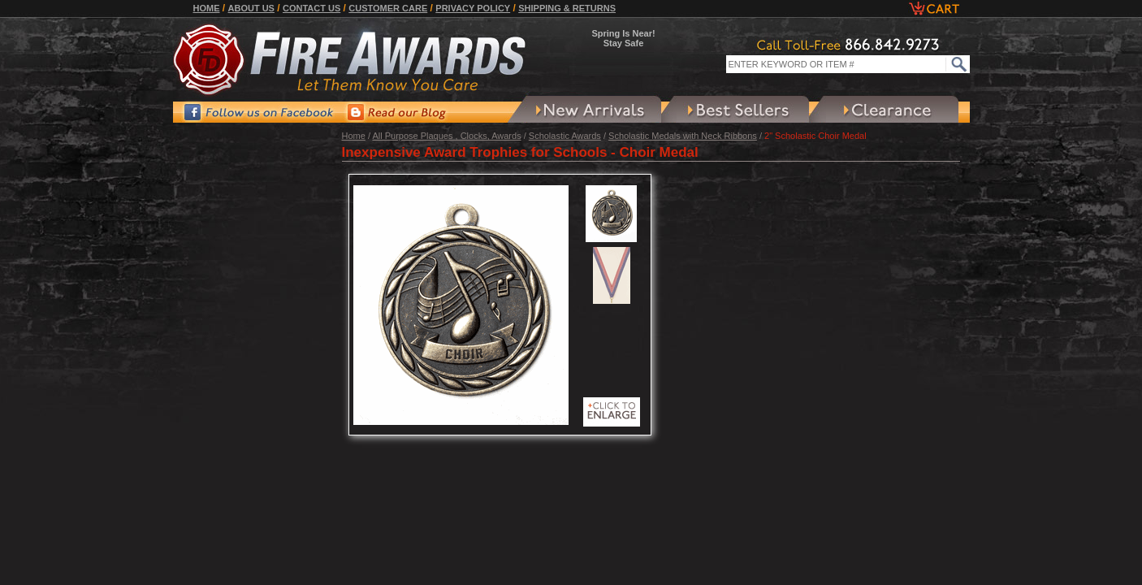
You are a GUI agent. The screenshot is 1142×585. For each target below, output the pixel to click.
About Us (251, 8)
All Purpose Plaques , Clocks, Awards (446, 136)
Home (206, 8)
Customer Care (387, 8)
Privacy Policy (472, 8)
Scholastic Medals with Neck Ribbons (682, 136)
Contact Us (311, 8)
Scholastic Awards (565, 136)
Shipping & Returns (567, 8)
